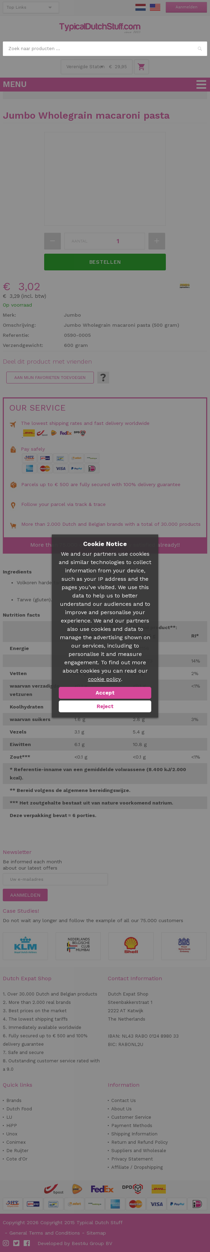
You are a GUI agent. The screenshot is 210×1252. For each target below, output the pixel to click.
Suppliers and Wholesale (138, 1150)
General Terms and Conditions (44, 1233)
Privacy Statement (132, 1159)
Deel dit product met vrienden (47, 361)
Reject (105, 706)
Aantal (80, 241)
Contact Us (123, 1100)
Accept (105, 693)
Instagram (6, 1243)
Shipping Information (134, 1133)
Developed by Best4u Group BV (75, 1243)
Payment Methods (131, 1125)
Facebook (27, 1243)
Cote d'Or (16, 1159)
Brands (14, 1100)
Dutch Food (19, 1108)
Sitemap (96, 1233)
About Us (121, 1108)
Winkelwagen (141, 67)
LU (9, 1117)
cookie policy (104, 679)
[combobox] (105, 48)
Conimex (16, 1142)
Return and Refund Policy (139, 1142)
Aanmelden (186, 7)
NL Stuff (140, 7)
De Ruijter (17, 1150)
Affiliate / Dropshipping (137, 1167)
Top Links (16, 7)
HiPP (11, 1125)
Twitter (16, 1243)
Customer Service (131, 1117)
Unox (11, 1133)
